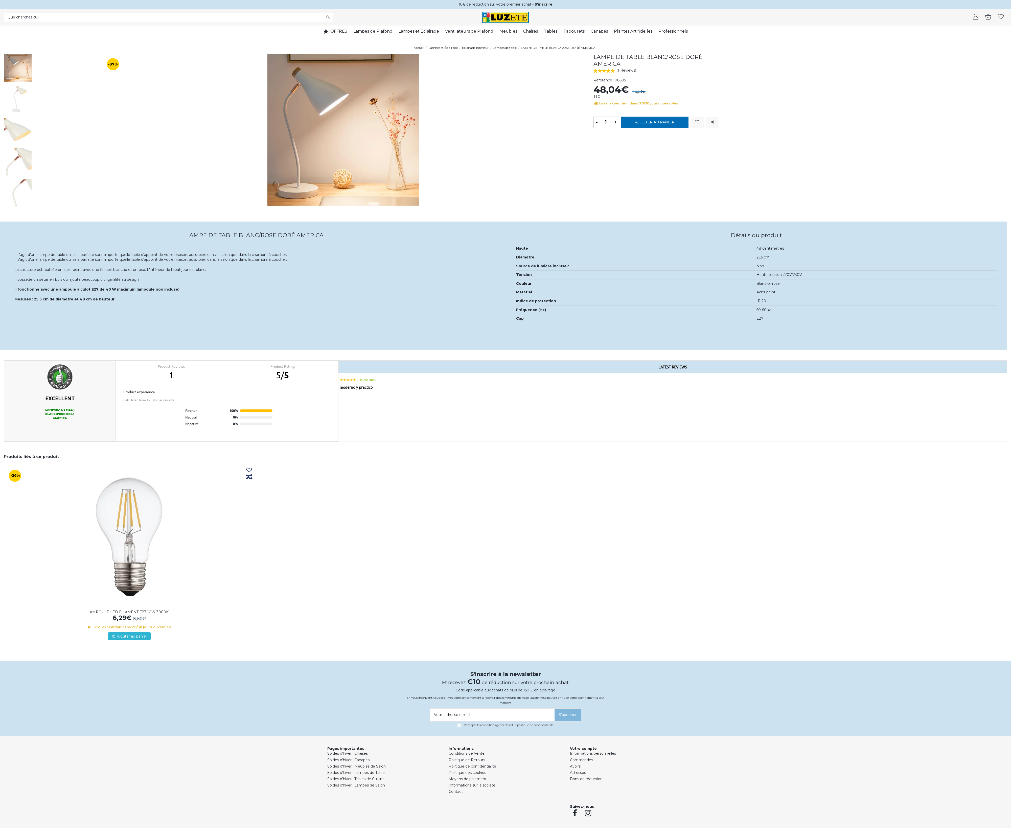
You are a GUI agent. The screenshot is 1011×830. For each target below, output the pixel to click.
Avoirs (575, 766)
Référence (602, 80)
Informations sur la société (472, 785)
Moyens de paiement (468, 779)
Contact (456, 791)
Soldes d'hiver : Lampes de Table (356, 772)
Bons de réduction (586, 779)
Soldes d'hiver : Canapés (348, 760)
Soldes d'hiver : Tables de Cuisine (356, 779)
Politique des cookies (467, 772)
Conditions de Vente (467, 753)
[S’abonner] (568, 715)
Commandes (581, 760)
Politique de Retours (467, 760)
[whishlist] (1000, 17)
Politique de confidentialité (472, 766)
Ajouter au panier (655, 122)
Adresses (578, 772)
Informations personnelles (593, 753)
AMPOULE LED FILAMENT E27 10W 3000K (129, 612)
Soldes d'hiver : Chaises (347, 753)
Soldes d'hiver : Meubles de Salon (356, 766)
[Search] (328, 17)
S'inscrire (544, 4)
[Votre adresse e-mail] (491, 715)
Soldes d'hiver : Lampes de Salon (356, 785)
